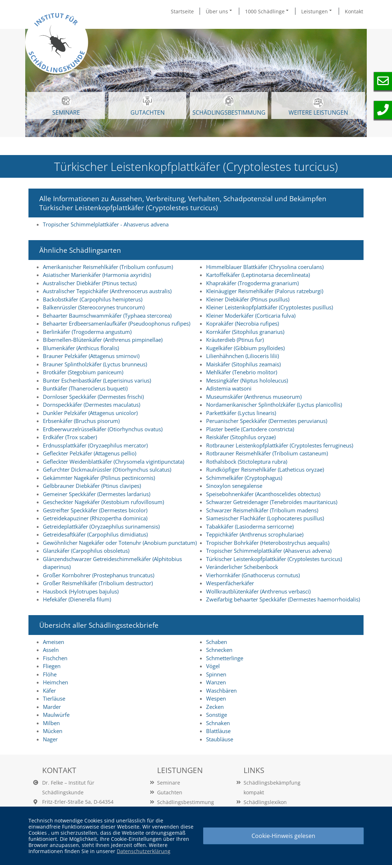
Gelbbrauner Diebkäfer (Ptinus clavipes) (92, 485)
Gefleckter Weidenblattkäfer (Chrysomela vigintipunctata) (113, 461)
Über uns (219, 11)
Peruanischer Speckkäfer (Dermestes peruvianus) (266, 420)
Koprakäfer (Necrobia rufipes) (242, 323)
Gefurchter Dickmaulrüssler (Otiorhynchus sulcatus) (107, 469)
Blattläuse (218, 730)
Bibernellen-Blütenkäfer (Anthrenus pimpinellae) (102, 339)
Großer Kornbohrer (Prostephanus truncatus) (98, 575)
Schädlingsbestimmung (229, 106)
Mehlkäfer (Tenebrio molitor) (241, 372)
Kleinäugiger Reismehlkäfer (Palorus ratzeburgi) (264, 291)
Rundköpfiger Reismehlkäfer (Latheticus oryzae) (265, 469)
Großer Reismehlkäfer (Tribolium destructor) (98, 583)
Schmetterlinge (224, 658)
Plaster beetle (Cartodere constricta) (250, 429)
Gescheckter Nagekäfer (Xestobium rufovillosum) (103, 502)
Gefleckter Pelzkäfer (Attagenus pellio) (89, 453)
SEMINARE (66, 106)
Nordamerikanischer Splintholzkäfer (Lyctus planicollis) (274, 404)
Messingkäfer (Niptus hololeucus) (247, 380)
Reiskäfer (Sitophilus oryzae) (241, 437)
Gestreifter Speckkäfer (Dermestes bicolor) (95, 510)
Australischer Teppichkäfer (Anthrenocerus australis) (107, 291)
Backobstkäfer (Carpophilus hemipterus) (92, 299)
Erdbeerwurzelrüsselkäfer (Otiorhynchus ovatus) (102, 429)
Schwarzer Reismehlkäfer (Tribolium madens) (262, 510)
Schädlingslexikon (265, 802)
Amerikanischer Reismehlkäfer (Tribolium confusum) (108, 266)
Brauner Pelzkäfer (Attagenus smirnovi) (91, 355)
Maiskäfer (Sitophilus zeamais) (243, 364)
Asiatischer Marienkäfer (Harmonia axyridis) (97, 274)
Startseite (182, 11)
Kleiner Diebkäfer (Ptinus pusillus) (247, 299)
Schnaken (218, 723)
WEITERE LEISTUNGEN (318, 106)
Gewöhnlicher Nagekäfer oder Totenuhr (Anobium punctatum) (120, 542)
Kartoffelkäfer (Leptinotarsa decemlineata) (258, 274)
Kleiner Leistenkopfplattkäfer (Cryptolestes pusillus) (269, 307)
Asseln (51, 649)
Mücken (52, 730)
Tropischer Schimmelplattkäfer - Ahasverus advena (106, 224)
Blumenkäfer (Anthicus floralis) (81, 348)
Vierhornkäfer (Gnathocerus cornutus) (253, 575)
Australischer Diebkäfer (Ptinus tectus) (90, 283)
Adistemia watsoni (228, 388)
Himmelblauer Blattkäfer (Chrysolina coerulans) (265, 266)
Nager (50, 739)
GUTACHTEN (147, 106)
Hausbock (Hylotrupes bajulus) (81, 591)
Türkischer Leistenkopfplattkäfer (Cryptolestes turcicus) (274, 558)
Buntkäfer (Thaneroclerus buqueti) (85, 388)
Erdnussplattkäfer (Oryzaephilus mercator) (95, 445)
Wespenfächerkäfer (230, 583)
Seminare (168, 782)
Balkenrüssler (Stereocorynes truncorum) (93, 307)
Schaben (216, 641)
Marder (52, 706)
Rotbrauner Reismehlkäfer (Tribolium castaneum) (267, 453)
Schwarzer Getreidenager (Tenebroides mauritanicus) (271, 502)
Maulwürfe (56, 714)
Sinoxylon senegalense (234, 485)
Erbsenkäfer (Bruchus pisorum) (81, 420)
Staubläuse (219, 739)
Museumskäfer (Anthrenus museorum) (254, 396)
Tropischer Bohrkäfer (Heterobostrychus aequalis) (267, 542)
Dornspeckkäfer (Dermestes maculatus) (91, 404)
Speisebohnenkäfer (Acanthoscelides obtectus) (263, 494)
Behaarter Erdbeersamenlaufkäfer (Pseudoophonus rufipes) (116, 323)
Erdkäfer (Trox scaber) (70, 437)
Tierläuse (54, 698)
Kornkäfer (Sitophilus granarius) (245, 331)
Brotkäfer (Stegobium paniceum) (83, 372)
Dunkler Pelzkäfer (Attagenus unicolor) (90, 412)
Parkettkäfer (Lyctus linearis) (241, 412)
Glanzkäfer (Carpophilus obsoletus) (86, 550)
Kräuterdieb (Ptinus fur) (235, 339)
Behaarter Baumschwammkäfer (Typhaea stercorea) (107, 315)
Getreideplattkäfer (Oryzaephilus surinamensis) (101, 526)
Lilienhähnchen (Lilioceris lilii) (242, 355)
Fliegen (52, 666)
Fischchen (55, 658)
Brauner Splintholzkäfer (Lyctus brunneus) (95, 364)
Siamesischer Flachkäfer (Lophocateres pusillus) (265, 518)
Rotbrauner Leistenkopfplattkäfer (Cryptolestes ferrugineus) (279, 445)
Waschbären (221, 690)
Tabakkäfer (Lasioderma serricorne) (250, 526)
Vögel (213, 666)
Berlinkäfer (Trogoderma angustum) (87, 331)
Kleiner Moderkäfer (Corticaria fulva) (250, 315)
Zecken (215, 706)
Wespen (216, 698)
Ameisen (53, 641)
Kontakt (354, 11)
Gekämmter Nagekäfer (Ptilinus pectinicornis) (99, 477)
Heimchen (55, 682)
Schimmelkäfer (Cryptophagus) (244, 477)
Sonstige (216, 714)
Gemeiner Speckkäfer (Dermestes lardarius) (96, 494)
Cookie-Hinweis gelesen (283, 836)
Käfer (49, 690)
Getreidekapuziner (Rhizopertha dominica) (95, 518)
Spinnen (216, 674)
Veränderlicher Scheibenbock (242, 566)
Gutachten (169, 792)
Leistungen (317, 11)
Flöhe (50, 674)
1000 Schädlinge (267, 11)
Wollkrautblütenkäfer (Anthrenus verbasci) (258, 591)
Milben (51, 723)
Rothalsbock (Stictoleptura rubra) (246, 461)
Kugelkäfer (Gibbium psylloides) (245, 348)
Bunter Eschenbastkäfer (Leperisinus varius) (97, 380)
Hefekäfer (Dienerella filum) (77, 599)
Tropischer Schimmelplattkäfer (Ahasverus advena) (268, 550)
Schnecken (219, 649)
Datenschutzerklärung (143, 851)
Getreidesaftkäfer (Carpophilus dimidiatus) (95, 534)
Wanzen (216, 682)
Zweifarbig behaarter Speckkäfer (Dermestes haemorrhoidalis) (283, 599)
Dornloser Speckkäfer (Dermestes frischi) (93, 396)
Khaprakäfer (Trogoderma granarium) (252, 283)
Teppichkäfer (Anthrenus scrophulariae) (254, 534)
